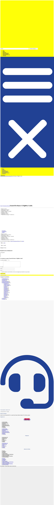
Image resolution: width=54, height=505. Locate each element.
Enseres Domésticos (6, 53)
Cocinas (3, 415)
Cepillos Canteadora (7, 259)
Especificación (4, 204)
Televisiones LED (5, 411)
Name (1, 242)
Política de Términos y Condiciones (7, 428)
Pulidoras (5, 267)
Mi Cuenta (3, 434)
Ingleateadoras (6, 265)
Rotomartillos (6, 269)
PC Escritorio (4, 414)
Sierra (5, 270)
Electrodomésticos (5, 397)
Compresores (6, 260)
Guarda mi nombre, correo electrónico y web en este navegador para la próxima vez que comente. (15, 246)
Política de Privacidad (5, 429)
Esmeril (10, 176)
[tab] (28, 204)
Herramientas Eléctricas (5, 176)
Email (1, 244)
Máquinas (3, 272)
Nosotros (3, 425)
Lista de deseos (4, 427)
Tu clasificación (2, 233)
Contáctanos (4, 426)
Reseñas (3, 205)
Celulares (3, 416)
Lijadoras (5, 266)
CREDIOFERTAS (4, 396)
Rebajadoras (6, 268)
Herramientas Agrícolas (6, 54)
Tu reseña (1, 241)
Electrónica (4, 52)
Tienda (4, 51)
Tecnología (4, 55)
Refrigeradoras (4, 412)
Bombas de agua (6, 258)
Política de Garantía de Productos (7, 430)
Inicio (3, 50)
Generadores (6, 263)
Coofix (4, 216)
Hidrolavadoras (6, 264)
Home (1, 176)
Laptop (3, 413)
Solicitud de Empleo (5, 431)
